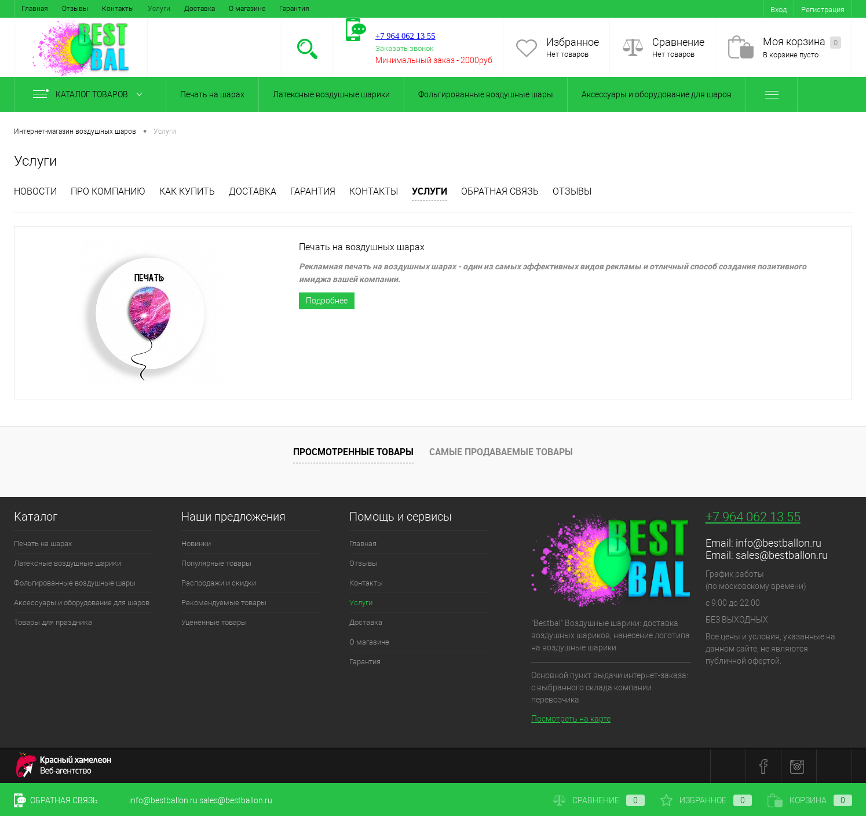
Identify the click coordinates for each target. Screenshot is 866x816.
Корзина (810, 800)
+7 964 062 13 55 (753, 517)
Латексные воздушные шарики (331, 94)
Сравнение (678, 42)
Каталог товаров (90, 94)
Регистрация (823, 9)
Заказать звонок (404, 48)
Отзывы (75, 9)
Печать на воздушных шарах (362, 247)
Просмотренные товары (353, 451)
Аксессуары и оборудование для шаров (657, 94)
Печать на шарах (212, 94)
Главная (34, 9)
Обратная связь (500, 191)
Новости (35, 191)
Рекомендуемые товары (223, 602)
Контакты (118, 9)
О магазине (247, 9)
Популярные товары (216, 563)
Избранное (572, 42)
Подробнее (327, 300)
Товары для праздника (53, 622)
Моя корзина (802, 42)
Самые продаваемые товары (501, 451)
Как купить (187, 191)
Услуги (159, 9)
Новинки (196, 543)
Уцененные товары (214, 622)
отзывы (572, 191)
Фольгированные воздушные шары (485, 94)
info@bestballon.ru (778, 543)
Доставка (199, 9)
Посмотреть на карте (571, 718)
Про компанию (108, 191)
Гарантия (294, 9)
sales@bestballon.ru (782, 555)
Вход (778, 9)
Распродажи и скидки (218, 583)
